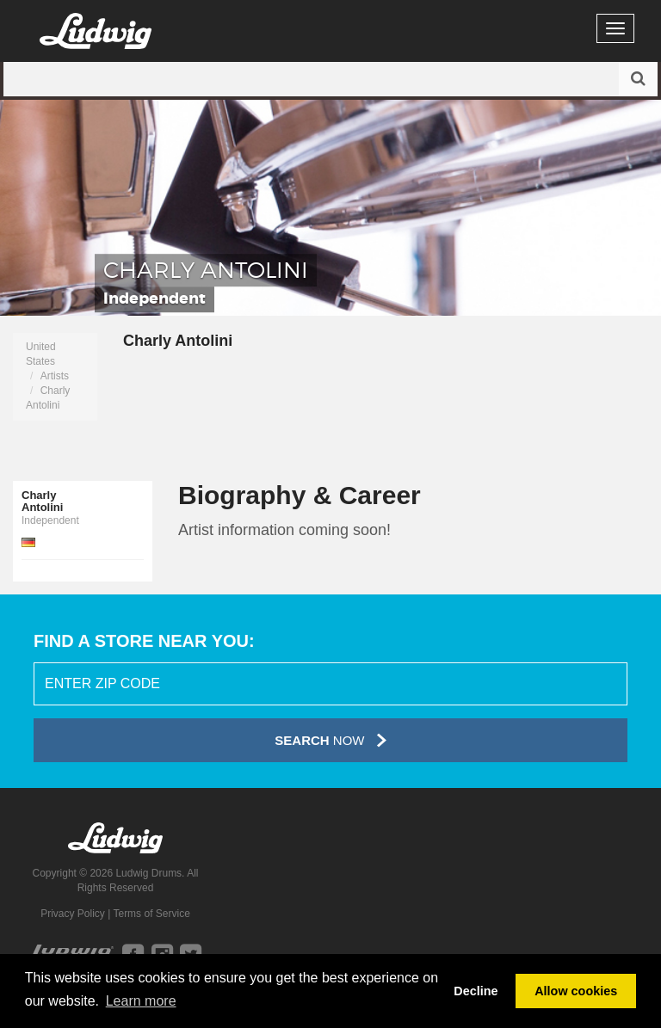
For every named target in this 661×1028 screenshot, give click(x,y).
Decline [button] (475, 991)
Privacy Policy (72, 914)
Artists (54, 376)
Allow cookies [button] (575, 991)
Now (330, 740)
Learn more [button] (141, 1001)
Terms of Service (151, 914)
